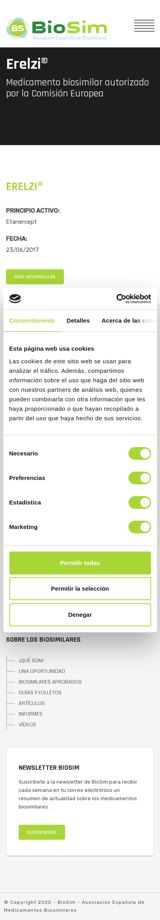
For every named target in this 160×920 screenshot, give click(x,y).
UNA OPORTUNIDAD (42, 671)
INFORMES (30, 714)
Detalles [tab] (78, 320)
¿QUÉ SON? (31, 660)
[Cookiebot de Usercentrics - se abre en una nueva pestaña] (116, 299)
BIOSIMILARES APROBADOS (50, 682)
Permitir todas (80, 562)
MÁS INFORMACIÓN (35, 277)
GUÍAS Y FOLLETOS (40, 692)
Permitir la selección (80, 588)
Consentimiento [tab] (32, 320)
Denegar (80, 614)
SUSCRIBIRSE (42, 832)
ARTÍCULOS (32, 703)
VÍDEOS (27, 724)
